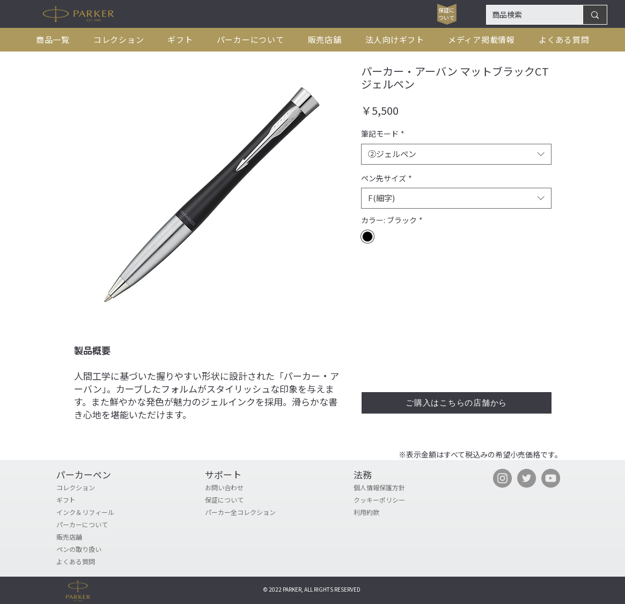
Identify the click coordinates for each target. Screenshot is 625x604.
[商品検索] (526, 15)
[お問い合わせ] (243, 488)
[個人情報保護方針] (392, 488)
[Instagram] (502, 478)
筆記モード (383, 133)
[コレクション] (95, 488)
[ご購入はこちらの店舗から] (457, 403)
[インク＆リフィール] (95, 512)
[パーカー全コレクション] (263, 512)
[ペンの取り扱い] (95, 549)
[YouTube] (550, 478)
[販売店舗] (95, 537)
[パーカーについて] (95, 525)
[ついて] (447, 17)
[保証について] (243, 500)
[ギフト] (95, 500)
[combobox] (456, 154)
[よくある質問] (95, 562)
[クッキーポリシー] (392, 500)
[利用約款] (392, 512)
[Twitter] (526, 478)
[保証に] (447, 10)
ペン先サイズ (386, 178)
